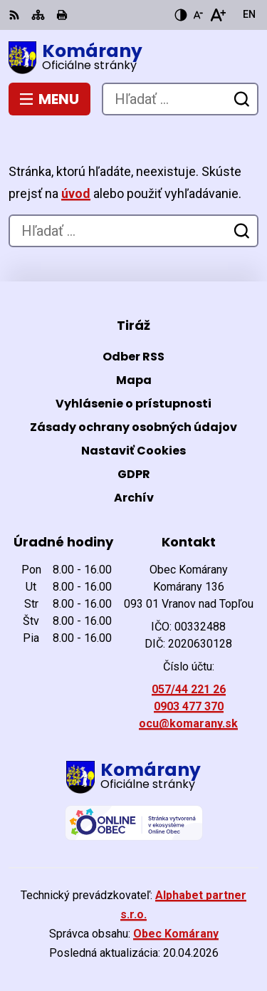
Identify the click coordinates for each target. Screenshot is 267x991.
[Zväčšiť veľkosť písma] (217, 15)
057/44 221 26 (189, 689)
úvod (75, 193)
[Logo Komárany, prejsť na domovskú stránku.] (133, 57)
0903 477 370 (189, 706)
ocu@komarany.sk (188, 723)
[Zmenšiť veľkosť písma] (198, 15)
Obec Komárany (176, 933)
